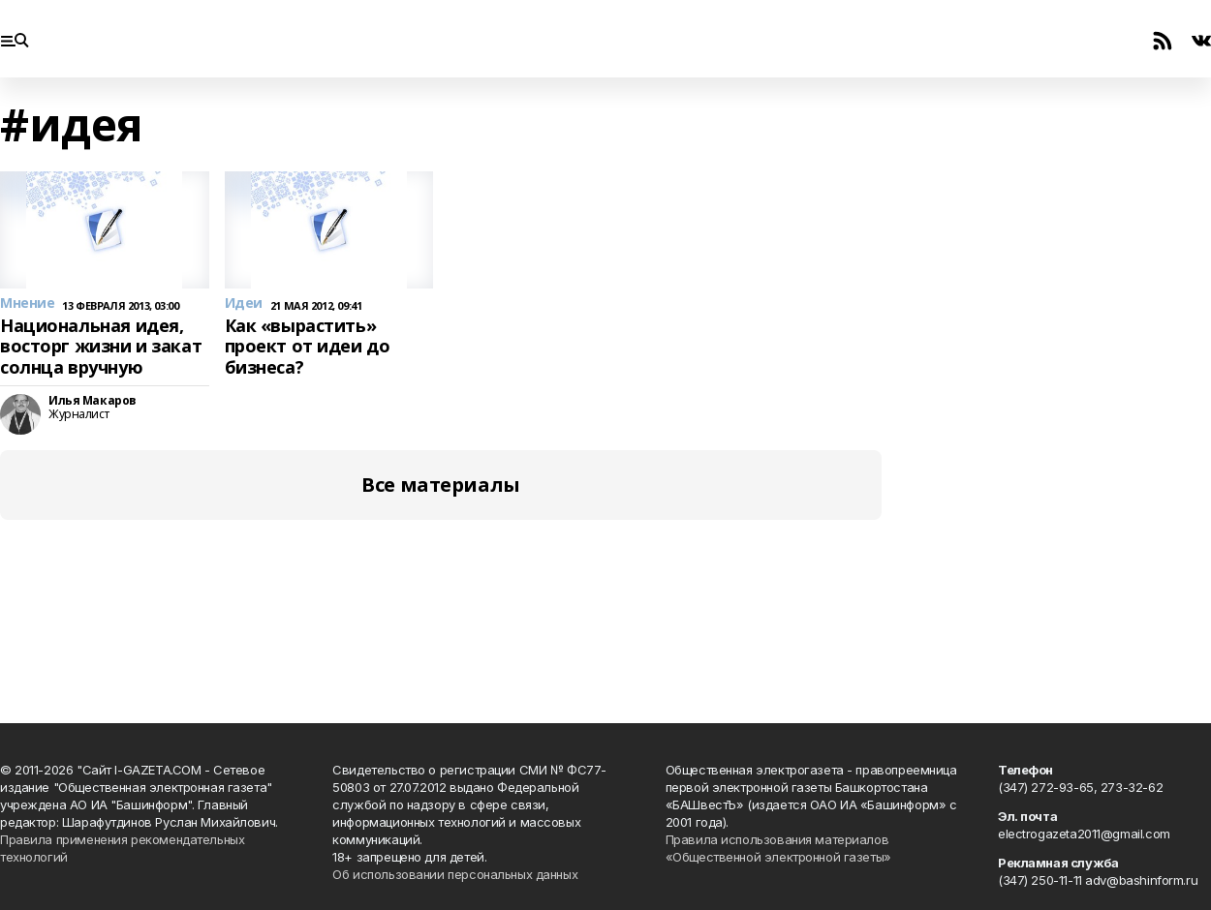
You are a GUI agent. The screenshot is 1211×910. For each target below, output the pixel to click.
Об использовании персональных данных (454, 874)
